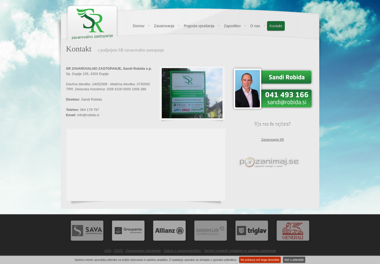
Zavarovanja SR (272, 140)
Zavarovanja (164, 26)
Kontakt (276, 26)
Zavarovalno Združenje (143, 251)
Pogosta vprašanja (199, 26)
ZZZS (118, 251)
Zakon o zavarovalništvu (182, 251)
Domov (138, 26)
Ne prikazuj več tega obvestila (260, 259)
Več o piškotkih (294, 259)
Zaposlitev (232, 26)
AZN (107, 251)
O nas (255, 26)
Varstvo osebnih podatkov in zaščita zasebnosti (240, 251)
